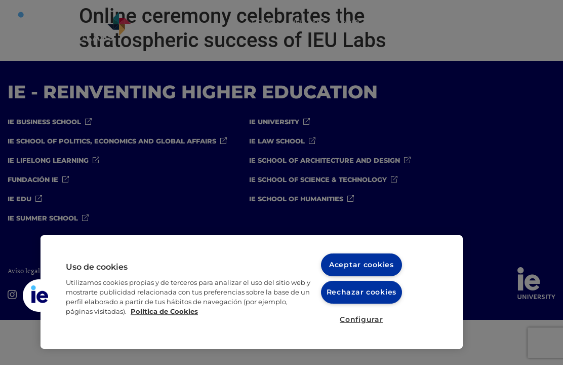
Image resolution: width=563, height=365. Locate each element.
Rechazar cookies (362, 292)
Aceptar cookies (361, 264)
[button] (39, 295)
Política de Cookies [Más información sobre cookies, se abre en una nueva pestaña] (164, 311)
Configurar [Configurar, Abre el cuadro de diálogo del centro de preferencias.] (361, 319)
